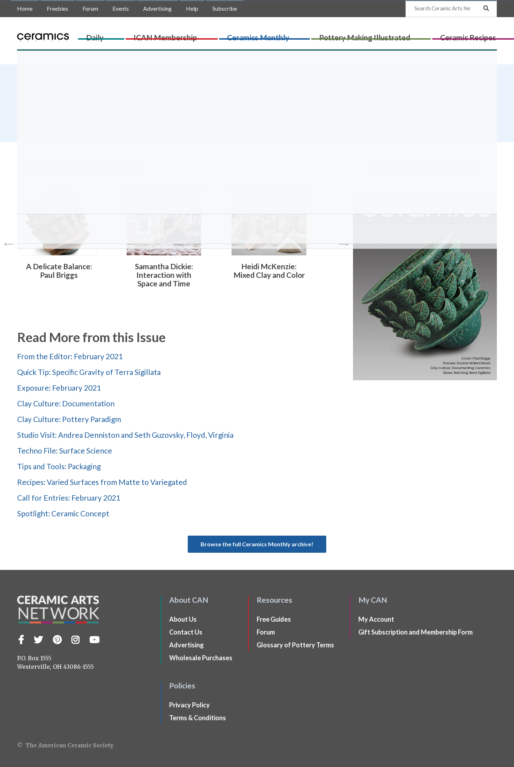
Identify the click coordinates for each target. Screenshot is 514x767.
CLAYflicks (460, 34)
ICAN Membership (196, 34)
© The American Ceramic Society (65, 745)
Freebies (57, 8)
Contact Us (185, 632)
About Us (183, 619)
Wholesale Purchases (200, 658)
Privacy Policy (189, 705)
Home (24, 8)
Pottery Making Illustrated (338, 34)
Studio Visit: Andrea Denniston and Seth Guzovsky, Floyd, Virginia (125, 434)
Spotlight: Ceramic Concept (63, 513)
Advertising (157, 8)
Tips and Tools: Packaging (59, 466)
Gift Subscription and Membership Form (415, 632)
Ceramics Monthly (261, 34)
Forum (90, 8)
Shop (487, 34)
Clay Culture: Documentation (66, 403)
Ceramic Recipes (413, 34)
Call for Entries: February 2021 (68, 497)
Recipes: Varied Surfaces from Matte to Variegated (102, 481)
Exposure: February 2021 (59, 387)
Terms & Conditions (197, 718)
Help (192, 8)
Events (120, 8)
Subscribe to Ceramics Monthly (425, 167)
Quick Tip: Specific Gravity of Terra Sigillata (89, 371)
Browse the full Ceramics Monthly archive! (257, 544)
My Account (376, 619)
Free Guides (274, 619)
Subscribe (224, 8)
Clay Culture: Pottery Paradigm (69, 419)
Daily (155, 34)
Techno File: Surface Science (64, 450)
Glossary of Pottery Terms (295, 645)
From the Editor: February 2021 (70, 356)
